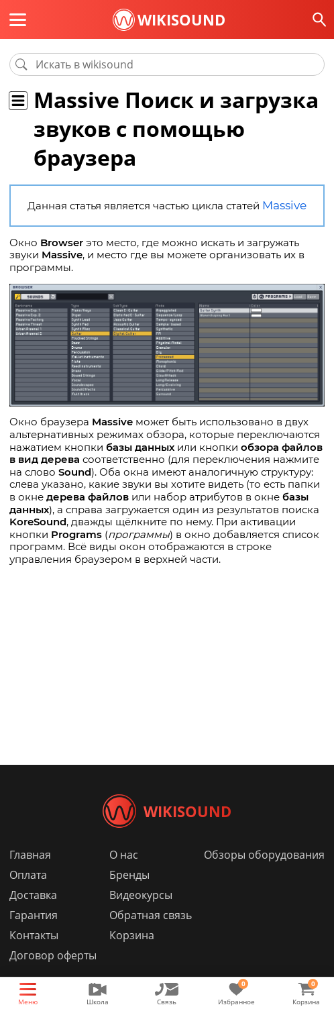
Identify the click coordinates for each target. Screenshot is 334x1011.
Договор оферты (53, 975)
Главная (30, 874)
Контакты (33, 955)
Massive (284, 205)
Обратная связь (150, 935)
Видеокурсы (140, 915)
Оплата (28, 895)
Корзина (131, 955)
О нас (123, 874)
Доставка (33, 915)
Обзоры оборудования (264, 874)
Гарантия (33, 935)
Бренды (129, 895)
